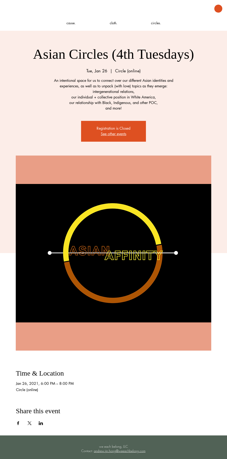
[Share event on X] (29, 423)
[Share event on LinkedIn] (41, 423)
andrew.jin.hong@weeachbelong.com (119, 451)
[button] (218, 9)
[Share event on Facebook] (18, 423)
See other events (113, 134)
